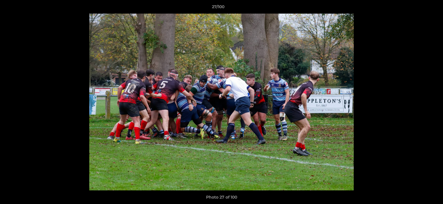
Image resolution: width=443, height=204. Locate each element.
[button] (419, 8)
